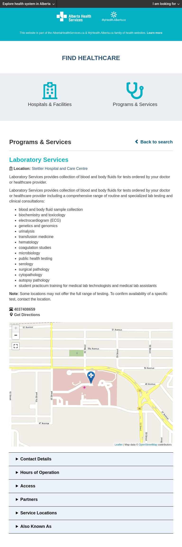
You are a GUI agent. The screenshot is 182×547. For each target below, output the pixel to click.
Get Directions (27, 315)
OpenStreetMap (148, 444)
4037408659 (24, 309)
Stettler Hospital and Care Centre (60, 169)
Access (27, 486)
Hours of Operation (39, 472)
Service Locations (38, 513)
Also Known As (35, 526)
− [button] (15, 335)
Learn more (154, 33)
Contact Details (35, 459)
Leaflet (119, 444)
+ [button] (15, 328)
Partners (29, 499)
